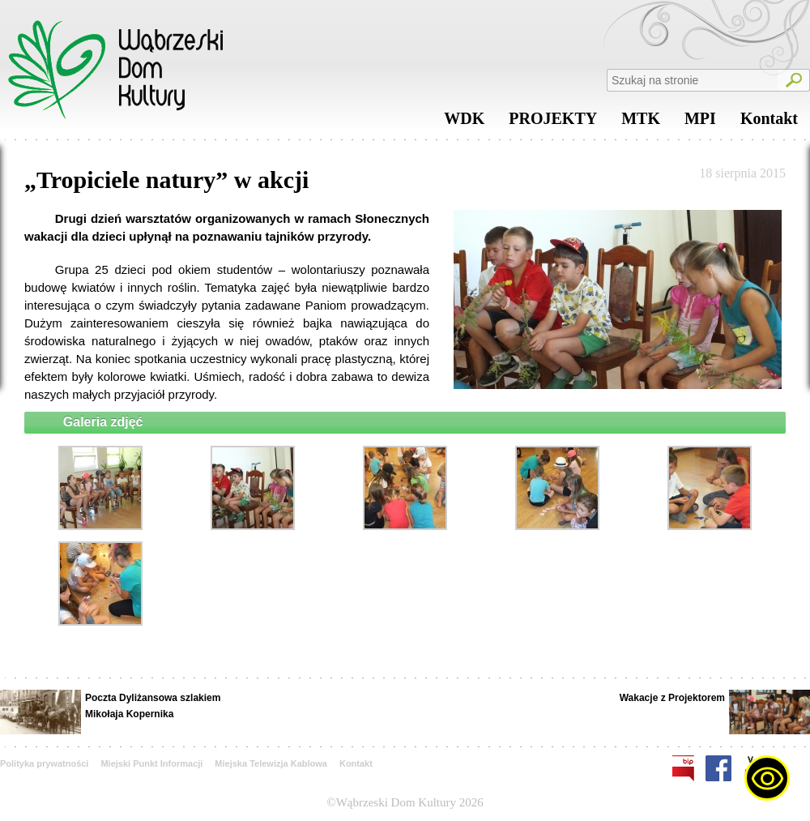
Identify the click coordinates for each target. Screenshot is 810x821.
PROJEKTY (553, 122)
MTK (640, 122)
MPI (700, 122)
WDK (464, 122)
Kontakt (769, 122)
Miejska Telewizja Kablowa (271, 763)
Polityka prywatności (44, 763)
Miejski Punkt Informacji (151, 763)
